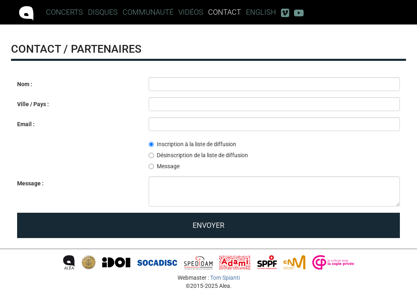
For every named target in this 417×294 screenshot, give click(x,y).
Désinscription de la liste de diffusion (198, 155)
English (261, 12)
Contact (224, 12)
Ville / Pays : (33, 104)
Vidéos (190, 12)
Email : (26, 124)
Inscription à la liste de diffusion (192, 144)
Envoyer (208, 225)
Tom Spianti (225, 277)
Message (164, 166)
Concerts (64, 12)
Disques (103, 12)
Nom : (24, 84)
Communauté (148, 12)
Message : (30, 183)
